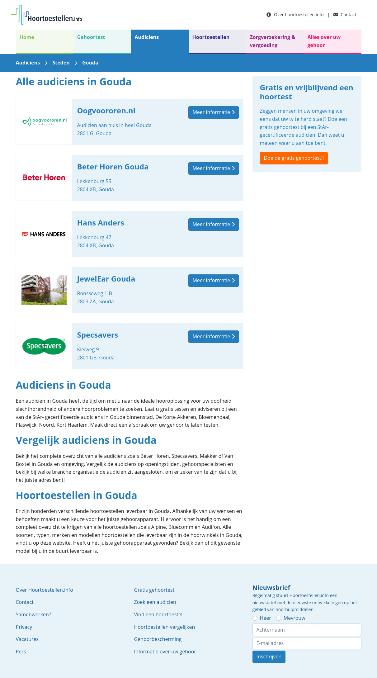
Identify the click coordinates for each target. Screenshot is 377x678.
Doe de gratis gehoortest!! (294, 157)
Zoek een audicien (155, 602)
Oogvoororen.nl (129, 122)
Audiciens (147, 37)
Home (27, 37)
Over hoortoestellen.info (294, 14)
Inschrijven (269, 656)
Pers (21, 651)
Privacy (24, 626)
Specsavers (129, 346)
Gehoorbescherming (158, 639)
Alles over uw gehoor (324, 41)
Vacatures (27, 639)
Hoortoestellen (211, 37)
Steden (60, 62)
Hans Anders (129, 234)
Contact (344, 14)
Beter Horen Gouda (129, 178)
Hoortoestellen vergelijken (164, 626)
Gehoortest (91, 37)
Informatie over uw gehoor (165, 651)
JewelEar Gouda (129, 290)
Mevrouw (294, 617)
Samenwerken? (33, 614)
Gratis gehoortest (154, 589)
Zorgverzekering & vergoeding (272, 41)
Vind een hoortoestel (158, 614)
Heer (265, 617)
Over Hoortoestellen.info (44, 589)
